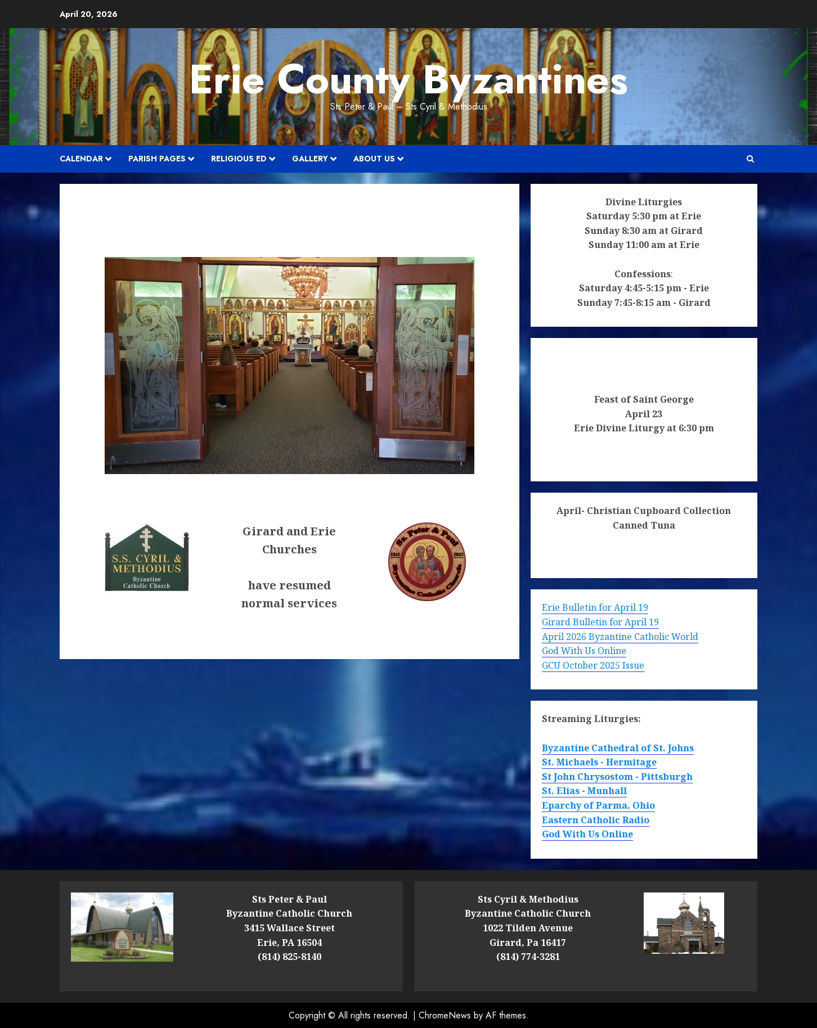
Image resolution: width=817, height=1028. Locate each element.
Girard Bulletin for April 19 (600, 622)
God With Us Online (584, 650)
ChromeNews (445, 1015)
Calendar (81, 158)
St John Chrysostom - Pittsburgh (617, 776)
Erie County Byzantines (408, 79)
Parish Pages (157, 158)
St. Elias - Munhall (584, 790)
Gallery (310, 158)
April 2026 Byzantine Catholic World (620, 636)
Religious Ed (239, 158)
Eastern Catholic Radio (595, 820)
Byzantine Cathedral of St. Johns (618, 748)
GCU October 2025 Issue (593, 665)
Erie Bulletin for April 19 (595, 607)
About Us (374, 158)
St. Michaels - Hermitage (599, 762)
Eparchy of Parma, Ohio (598, 805)
